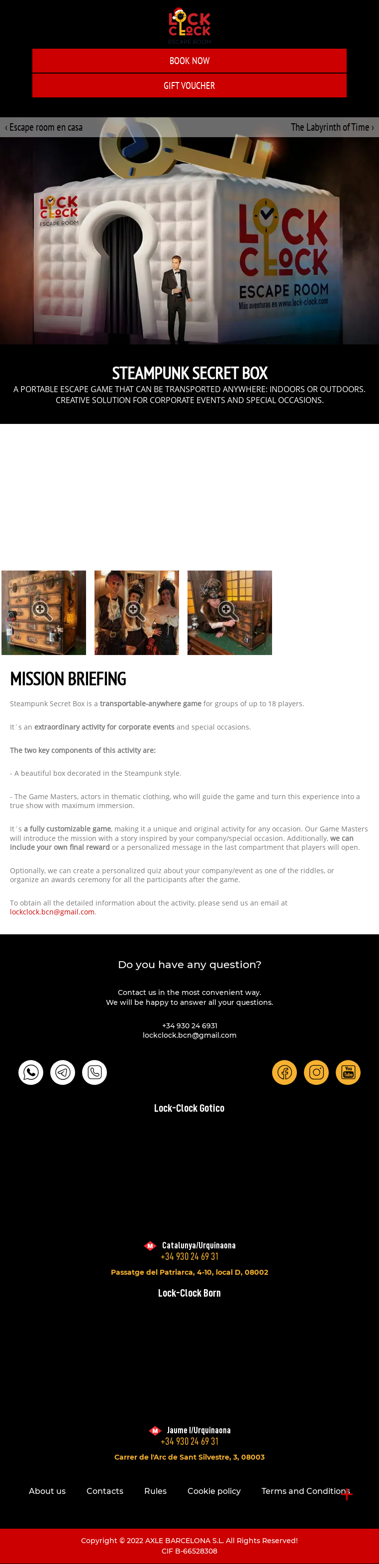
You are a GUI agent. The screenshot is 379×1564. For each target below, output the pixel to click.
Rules (155, 1491)
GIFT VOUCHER (189, 85)
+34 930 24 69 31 (189, 1256)
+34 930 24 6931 (189, 1025)
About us (47, 1491)
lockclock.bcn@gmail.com (52, 912)
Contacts (105, 1491)
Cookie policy (214, 1491)
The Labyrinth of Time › (332, 127)
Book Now (189, 60)
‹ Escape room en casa (44, 127)
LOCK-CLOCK (190, 25)
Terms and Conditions (306, 1491)
